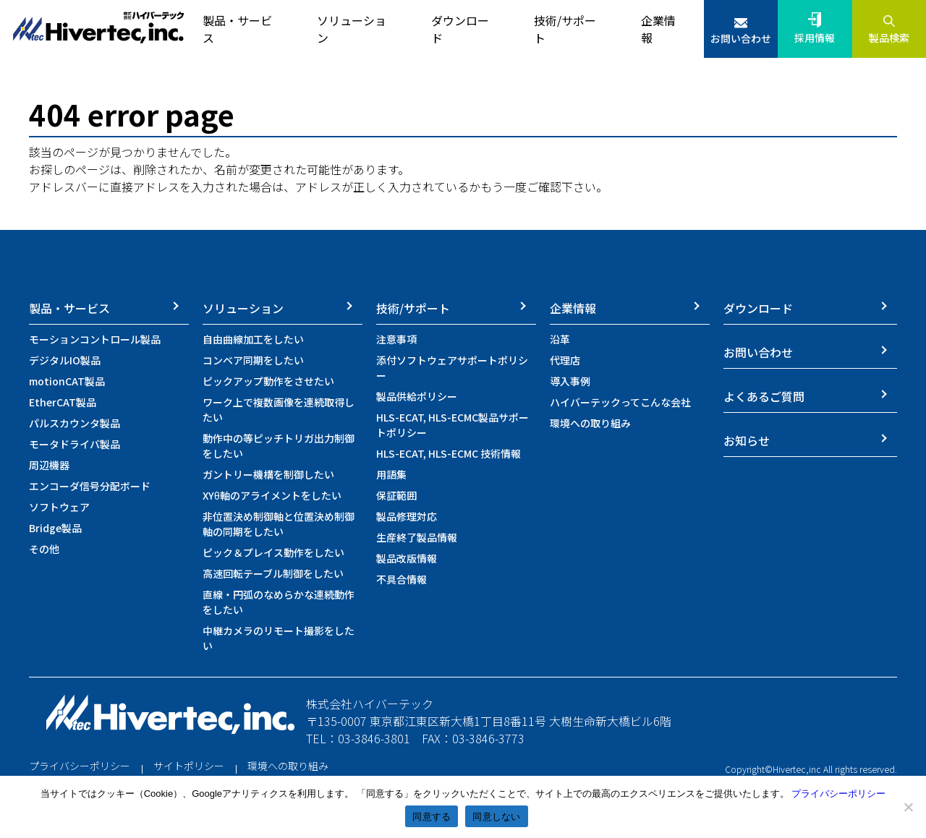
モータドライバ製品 (74, 444)
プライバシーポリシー (79, 765)
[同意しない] (908, 807)
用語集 (391, 474)
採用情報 (814, 37)
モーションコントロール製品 (95, 339)
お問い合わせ (740, 38)
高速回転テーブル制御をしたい (273, 573)
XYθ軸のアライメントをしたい (272, 495)
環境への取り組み (590, 423)
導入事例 (570, 381)
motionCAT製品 (67, 381)
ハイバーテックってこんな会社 (620, 402)
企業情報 (573, 308)
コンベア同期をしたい (253, 360)
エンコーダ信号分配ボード (89, 486)
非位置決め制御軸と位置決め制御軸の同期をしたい (278, 524)
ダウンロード (758, 308)
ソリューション (243, 308)
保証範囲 (396, 495)
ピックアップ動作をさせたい (268, 381)
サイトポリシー (188, 765)
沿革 (560, 339)
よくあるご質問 (763, 396)
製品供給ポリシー (416, 396)
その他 (44, 549)
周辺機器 (49, 465)
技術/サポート (413, 308)
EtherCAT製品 (62, 402)
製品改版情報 (406, 558)
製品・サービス (69, 308)
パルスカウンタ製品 (74, 423)
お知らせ (746, 440)
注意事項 (396, 339)
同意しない (496, 816)
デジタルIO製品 (65, 360)
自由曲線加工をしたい (253, 339)
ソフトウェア (59, 507)
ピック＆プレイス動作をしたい (273, 552)
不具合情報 (401, 579)
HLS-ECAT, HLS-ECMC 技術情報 (448, 453)
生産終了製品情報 (416, 537)
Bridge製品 (55, 528)
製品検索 (889, 37)
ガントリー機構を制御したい (268, 474)
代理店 (565, 360)
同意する (431, 816)
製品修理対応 (406, 516)
